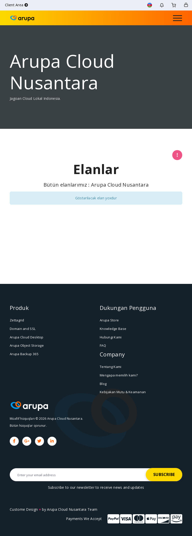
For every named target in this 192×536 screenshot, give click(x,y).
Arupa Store (109, 320)
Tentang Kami (111, 366)
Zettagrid (17, 320)
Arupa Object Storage (27, 345)
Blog (103, 383)
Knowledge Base (113, 328)
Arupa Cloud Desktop (27, 337)
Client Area (16, 5)
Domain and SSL (23, 328)
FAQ (103, 345)
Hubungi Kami (111, 337)
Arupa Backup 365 (24, 353)
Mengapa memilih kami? (119, 375)
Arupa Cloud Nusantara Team (72, 509)
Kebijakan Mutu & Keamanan (123, 392)
